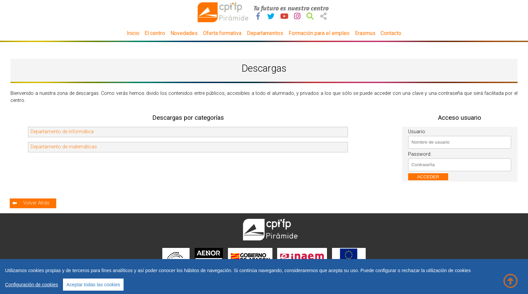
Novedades (184, 33)
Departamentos (265, 33)
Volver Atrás (36, 203)
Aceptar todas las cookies (93, 284)
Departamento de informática (62, 132)
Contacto (391, 33)
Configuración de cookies (31, 284)
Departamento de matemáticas (64, 147)
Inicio (133, 33)
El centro (154, 33)
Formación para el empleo (319, 33)
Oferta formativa (222, 33)
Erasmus (365, 33)
